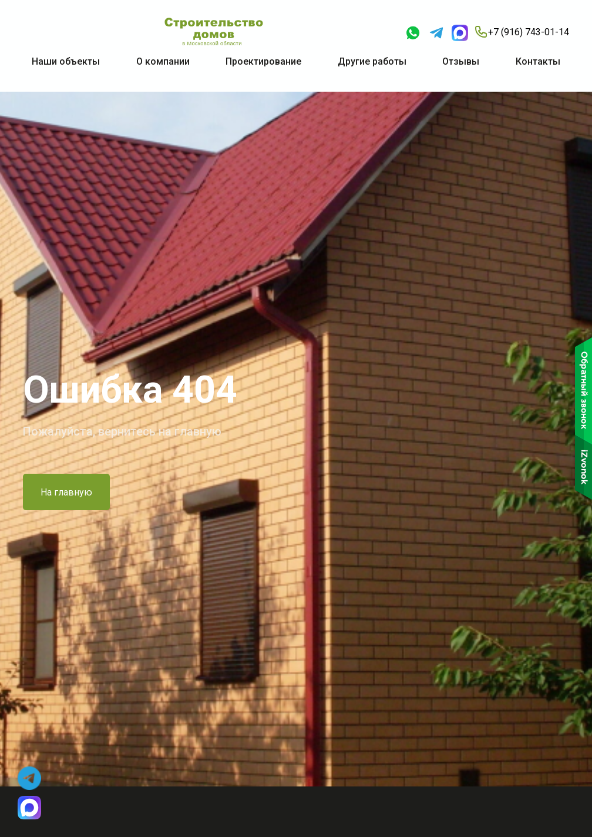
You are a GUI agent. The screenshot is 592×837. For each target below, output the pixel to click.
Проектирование (263, 61)
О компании (163, 61)
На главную (66, 492)
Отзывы (460, 61)
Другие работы (372, 61)
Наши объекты (66, 61)
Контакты (538, 61)
